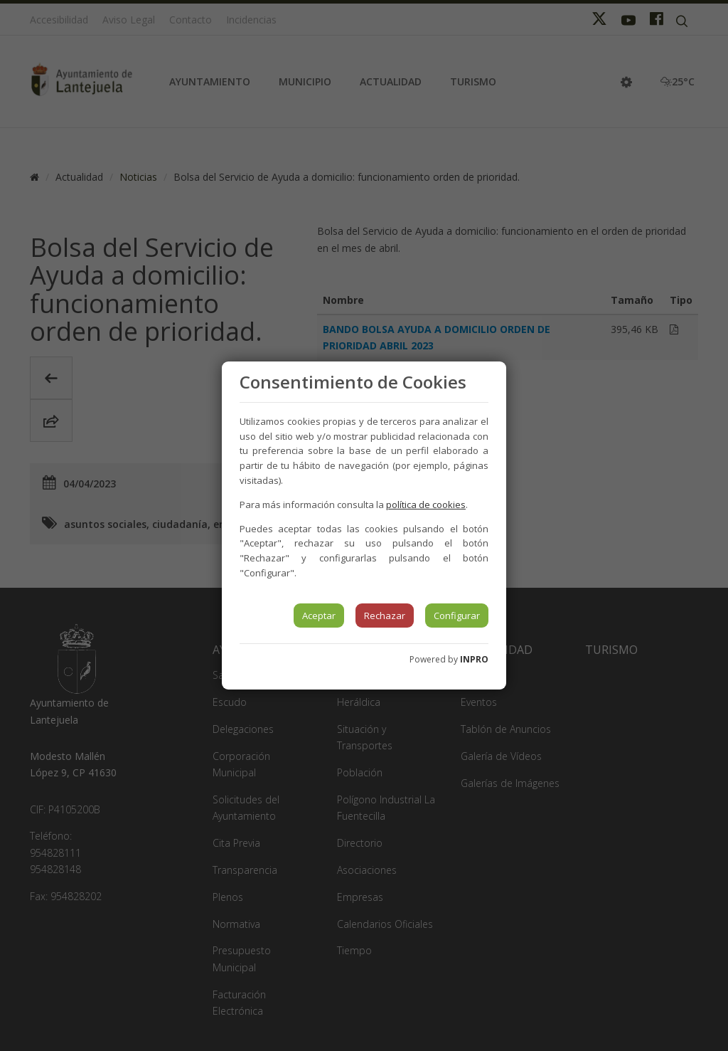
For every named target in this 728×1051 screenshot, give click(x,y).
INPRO (474, 659)
